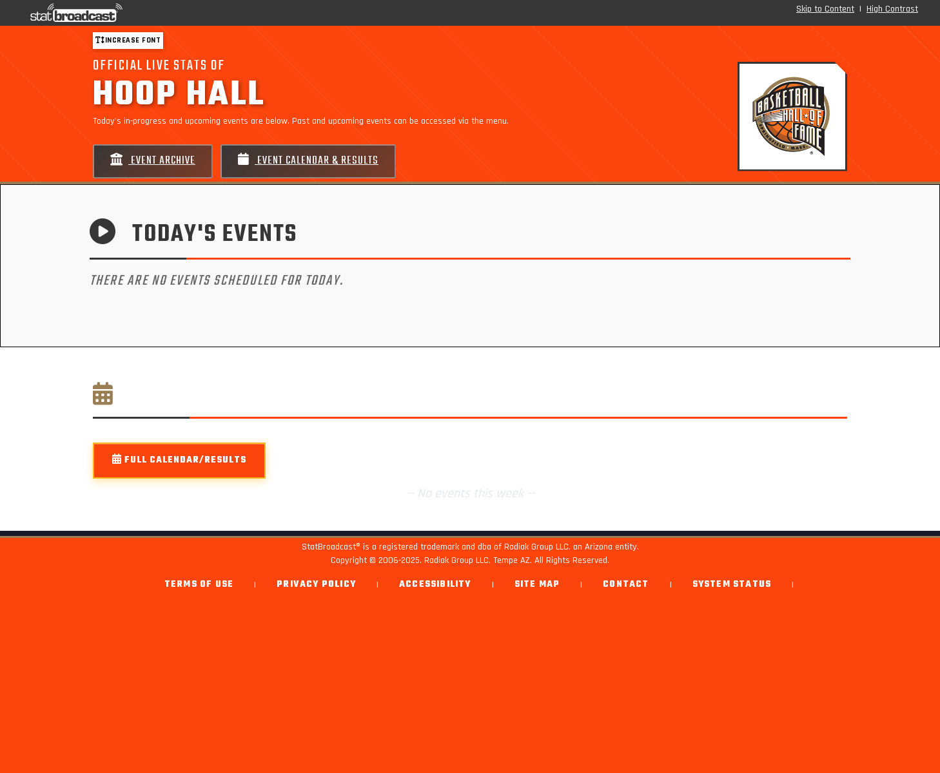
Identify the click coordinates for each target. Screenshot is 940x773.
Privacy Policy (316, 584)
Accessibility (435, 584)
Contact (626, 584)
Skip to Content (825, 9)
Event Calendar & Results (308, 160)
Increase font (128, 40)
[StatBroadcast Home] (163, 13)
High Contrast (892, 9)
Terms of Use (198, 584)
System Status (732, 584)
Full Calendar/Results (179, 460)
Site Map (537, 584)
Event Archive (152, 160)
